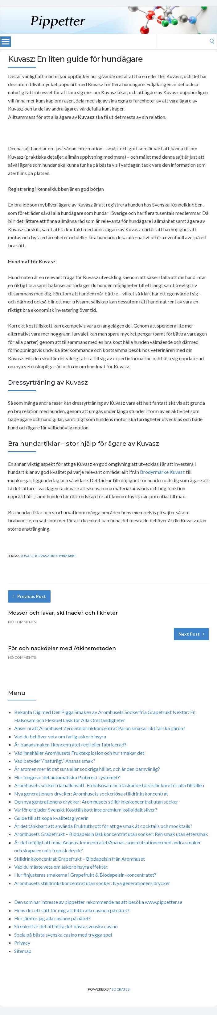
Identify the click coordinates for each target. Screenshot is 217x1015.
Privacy (22, 943)
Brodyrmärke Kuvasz (162, 472)
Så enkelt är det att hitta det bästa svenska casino (66, 926)
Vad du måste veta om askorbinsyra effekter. (61, 867)
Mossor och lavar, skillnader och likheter (63, 613)
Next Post (191, 634)
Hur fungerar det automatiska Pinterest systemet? (67, 777)
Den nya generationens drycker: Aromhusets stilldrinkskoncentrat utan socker (96, 801)
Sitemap (22, 951)
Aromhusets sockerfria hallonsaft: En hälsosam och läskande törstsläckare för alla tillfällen (109, 785)
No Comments (22, 622)
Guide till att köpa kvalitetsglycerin (51, 818)
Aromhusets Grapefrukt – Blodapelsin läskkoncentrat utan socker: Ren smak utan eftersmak (111, 834)
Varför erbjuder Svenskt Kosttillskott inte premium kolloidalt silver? (85, 809)
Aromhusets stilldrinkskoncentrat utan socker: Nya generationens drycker (92, 883)
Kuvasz (27, 555)
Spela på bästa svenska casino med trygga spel (63, 935)
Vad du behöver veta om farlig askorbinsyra (60, 736)
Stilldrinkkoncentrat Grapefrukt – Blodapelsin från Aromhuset (79, 859)
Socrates (120, 989)
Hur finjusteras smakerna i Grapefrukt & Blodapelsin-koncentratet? (85, 875)
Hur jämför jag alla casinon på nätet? (52, 918)
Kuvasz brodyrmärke (56, 555)
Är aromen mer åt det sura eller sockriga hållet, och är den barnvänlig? (87, 769)
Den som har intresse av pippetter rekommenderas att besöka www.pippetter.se (98, 902)
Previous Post (29, 596)
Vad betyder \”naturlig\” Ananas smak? (54, 761)
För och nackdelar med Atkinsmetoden (62, 648)
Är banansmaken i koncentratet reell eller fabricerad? (70, 744)
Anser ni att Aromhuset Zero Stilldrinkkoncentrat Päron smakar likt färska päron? (99, 728)
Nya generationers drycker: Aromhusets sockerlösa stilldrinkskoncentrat (91, 793)
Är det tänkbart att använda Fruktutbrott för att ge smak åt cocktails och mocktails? (103, 826)
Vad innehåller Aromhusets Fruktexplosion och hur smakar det (79, 753)
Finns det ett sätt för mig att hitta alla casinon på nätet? (71, 910)
